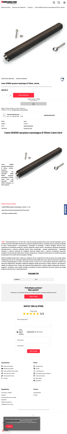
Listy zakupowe (40, 371)
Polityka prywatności (6, 402)
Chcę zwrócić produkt (9, 373)
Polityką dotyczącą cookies (12, 420)
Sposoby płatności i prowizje (8, 397)
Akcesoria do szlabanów (19, 7)
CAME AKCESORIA (28, 126)
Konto (35, 363)
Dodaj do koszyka (24, 95)
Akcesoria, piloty (5, 7)
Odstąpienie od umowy (7, 404)
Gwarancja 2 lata (28, 128)
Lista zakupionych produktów (43, 373)
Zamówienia (5, 363)
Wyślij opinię (33, 351)
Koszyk (37, 368)
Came (25, 121)
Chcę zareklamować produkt (10, 371)
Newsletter (38, 380)
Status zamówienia (8, 366)
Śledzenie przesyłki (8, 368)
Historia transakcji (40, 375)
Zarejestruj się (39, 366)
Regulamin (4, 399)
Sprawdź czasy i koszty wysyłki (20, 110)
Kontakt (5, 378)
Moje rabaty (39, 378)
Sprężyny (30, 7)
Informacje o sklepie (6, 392)
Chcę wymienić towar (8, 375)
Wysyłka (3, 395)
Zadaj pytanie (33, 296)
